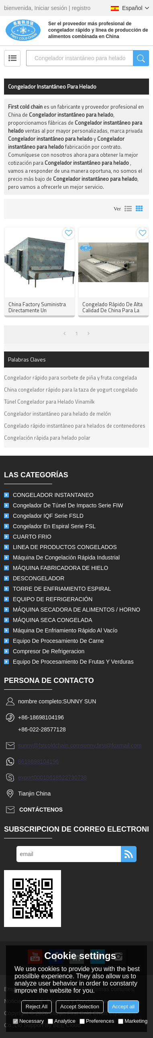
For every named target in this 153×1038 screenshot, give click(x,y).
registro (81, 8)
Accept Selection (79, 1007)
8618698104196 (38, 761)
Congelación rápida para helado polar (47, 438)
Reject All (36, 1007)
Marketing (132, 1021)
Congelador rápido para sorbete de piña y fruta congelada (70, 378)
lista (128, 209)
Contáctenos (41, 809)
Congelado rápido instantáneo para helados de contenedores (74, 426)
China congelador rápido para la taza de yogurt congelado (71, 390)
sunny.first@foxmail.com (111, 745)
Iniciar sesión (51, 8)
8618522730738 (66, 777)
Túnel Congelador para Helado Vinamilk (49, 402)
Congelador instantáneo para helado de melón (57, 414)
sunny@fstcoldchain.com (49, 745)
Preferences (97, 1021)
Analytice (61, 1021)
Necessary (28, 1021)
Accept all (123, 1007)
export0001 (32, 777)
